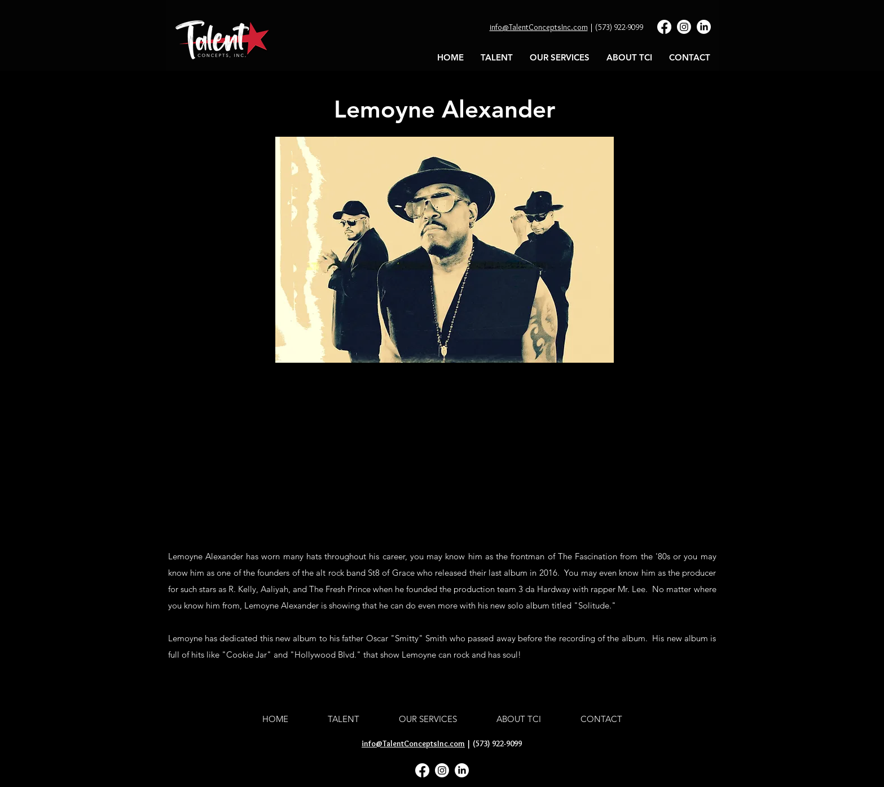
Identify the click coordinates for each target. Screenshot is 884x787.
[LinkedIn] (704, 27)
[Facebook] (664, 27)
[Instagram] (684, 27)
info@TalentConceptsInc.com (539, 27)
